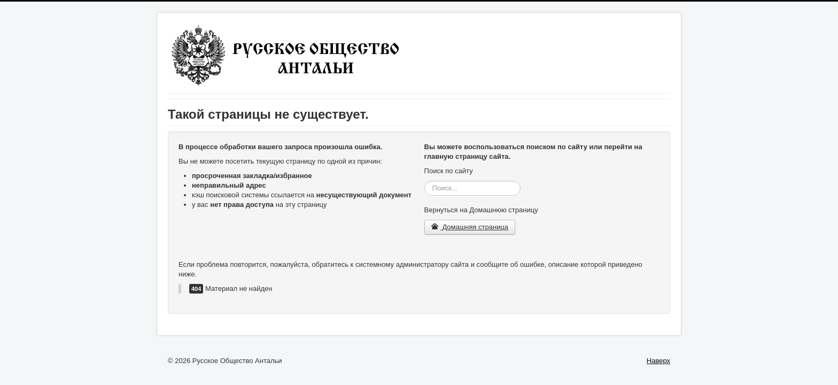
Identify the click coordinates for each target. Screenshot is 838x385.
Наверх (658, 361)
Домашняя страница (470, 227)
